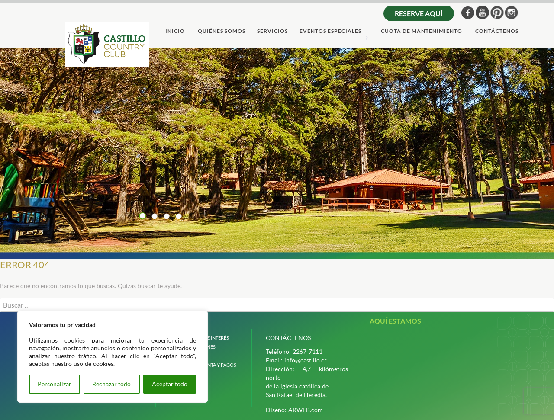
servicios (272, 31)
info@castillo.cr (305, 360)
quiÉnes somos (221, 31)
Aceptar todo (169, 384)
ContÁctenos (497, 31)
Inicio (175, 31)
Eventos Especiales (330, 31)
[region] (112, 357)
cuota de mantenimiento (421, 31)
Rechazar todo (111, 384)
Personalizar (54, 384)
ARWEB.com (305, 410)
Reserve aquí (419, 13)
